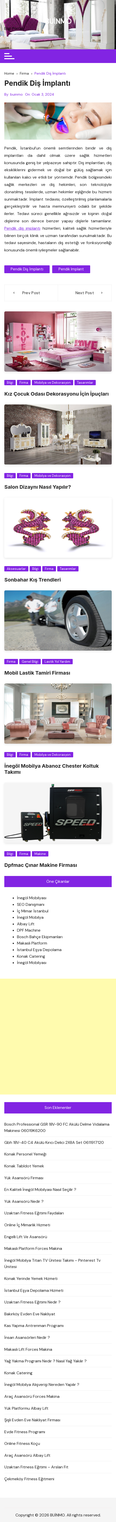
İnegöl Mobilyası (31, 898)
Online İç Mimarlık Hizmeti (27, 1225)
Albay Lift (25, 924)
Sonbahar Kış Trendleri (32, 580)
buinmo (16, 94)
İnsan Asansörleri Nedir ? (27, 1337)
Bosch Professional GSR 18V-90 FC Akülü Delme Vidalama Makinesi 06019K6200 (56, 1127)
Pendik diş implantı (22, 228)
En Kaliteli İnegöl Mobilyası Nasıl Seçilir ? (40, 1189)
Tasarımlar (85, 382)
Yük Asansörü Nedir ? (24, 1201)
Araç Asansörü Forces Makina (32, 1396)
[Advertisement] (58, 1037)
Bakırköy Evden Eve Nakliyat (29, 1314)
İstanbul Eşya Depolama (39, 949)
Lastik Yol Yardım (57, 661)
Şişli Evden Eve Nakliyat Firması (32, 1420)
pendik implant (71, 269)
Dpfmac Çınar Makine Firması (40, 865)
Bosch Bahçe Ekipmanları (40, 936)
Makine (40, 854)
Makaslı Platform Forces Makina (33, 1248)
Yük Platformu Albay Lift (26, 1408)
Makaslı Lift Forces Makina (28, 1349)
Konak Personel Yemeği (25, 1154)
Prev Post (31, 292)
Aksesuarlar (16, 569)
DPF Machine (29, 930)
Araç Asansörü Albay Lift (27, 1455)
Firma (24, 382)
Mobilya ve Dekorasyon (52, 382)
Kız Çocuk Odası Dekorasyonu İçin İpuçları (56, 394)
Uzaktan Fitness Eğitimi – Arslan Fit (36, 1467)
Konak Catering (31, 956)
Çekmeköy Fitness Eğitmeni (29, 1479)
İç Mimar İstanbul (32, 911)
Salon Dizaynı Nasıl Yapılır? (37, 487)
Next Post (84, 292)
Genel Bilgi (30, 661)
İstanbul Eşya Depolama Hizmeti (33, 1290)
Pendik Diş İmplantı (27, 269)
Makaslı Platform (32, 943)
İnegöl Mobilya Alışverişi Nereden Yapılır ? (41, 1384)
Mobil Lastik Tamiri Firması (37, 673)
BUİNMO (58, 21)
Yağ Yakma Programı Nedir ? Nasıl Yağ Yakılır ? (45, 1361)
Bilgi (10, 382)
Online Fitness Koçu (22, 1443)
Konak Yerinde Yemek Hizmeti (30, 1278)
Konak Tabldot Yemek (24, 1166)
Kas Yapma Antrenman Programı (34, 1325)
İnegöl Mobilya (30, 917)
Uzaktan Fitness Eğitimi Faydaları (34, 1213)
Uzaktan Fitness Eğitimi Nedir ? (32, 1302)
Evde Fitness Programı (24, 1431)
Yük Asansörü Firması (23, 1178)
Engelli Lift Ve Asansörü (25, 1236)
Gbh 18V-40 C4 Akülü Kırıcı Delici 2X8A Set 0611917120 (54, 1142)
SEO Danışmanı (30, 904)
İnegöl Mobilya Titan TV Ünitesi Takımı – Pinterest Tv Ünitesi (52, 1264)
